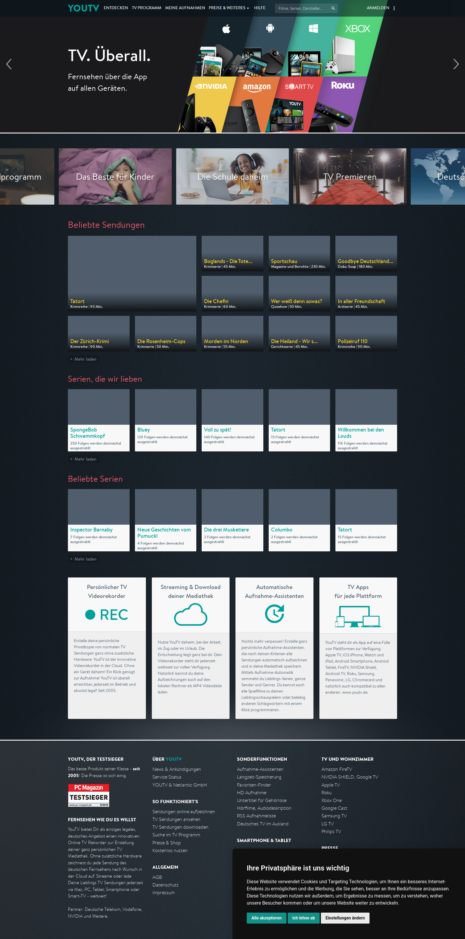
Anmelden (378, 8)
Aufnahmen (185, 8)
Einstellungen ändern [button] (345, 918)
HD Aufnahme (251, 793)
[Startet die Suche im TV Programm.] (306, 8)
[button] (394, 8)
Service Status (166, 777)
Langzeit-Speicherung (259, 777)
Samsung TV (334, 816)
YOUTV (83, 8)
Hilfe (259, 8)
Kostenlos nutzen (170, 850)
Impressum (163, 892)
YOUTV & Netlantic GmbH (179, 785)
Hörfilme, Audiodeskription (264, 808)
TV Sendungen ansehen (176, 819)
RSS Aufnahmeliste (256, 816)
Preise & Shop (166, 843)
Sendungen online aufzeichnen (183, 812)
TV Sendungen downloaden (180, 827)
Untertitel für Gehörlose (261, 800)
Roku (326, 793)
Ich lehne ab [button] (303, 918)
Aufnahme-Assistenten (260, 769)
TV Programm (146, 8)
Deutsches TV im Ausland (263, 824)
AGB (157, 877)
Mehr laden (85, 359)
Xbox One (331, 800)
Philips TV (331, 831)
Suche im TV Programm (176, 835)
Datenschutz (165, 885)
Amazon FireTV (336, 769)
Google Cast (334, 808)
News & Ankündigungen (176, 769)
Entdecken (116, 8)
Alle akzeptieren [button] (266, 918)
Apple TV (330, 785)
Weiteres (227, 8)
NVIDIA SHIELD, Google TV (349, 777)
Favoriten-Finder (254, 785)
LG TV (327, 824)
